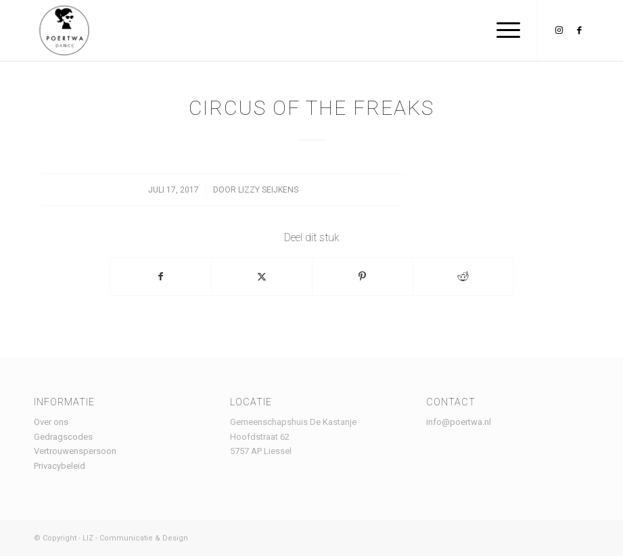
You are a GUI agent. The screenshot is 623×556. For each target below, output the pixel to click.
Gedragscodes (63, 437)
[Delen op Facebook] (160, 276)
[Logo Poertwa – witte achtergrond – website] (64, 30)
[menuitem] (501, 30)
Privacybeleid (59, 466)
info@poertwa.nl (458, 422)
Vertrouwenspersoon (75, 451)
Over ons (51, 422)
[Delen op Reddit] (463, 276)
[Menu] (501, 30)
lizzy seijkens (268, 190)
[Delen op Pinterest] (363, 276)
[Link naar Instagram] (559, 30)
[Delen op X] (262, 276)
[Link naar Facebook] (579, 30)
